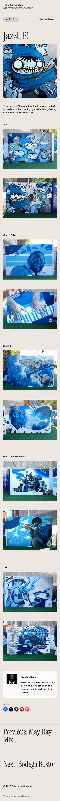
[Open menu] (55, 6)
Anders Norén (21, 796)
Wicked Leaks (46, 19)
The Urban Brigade (13, 4)
